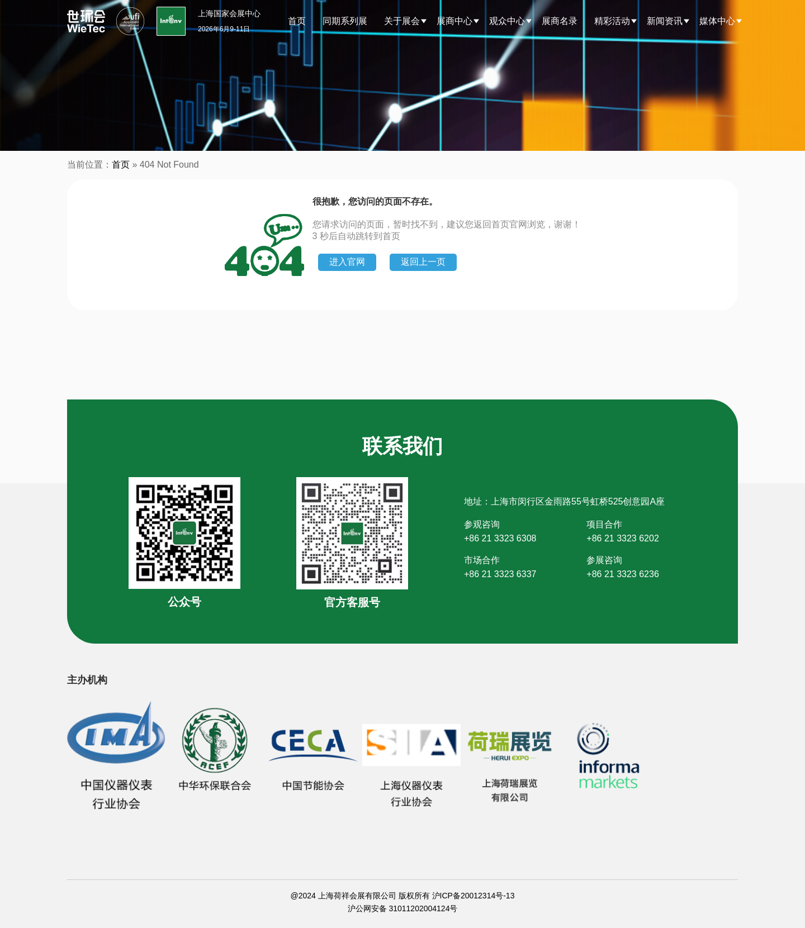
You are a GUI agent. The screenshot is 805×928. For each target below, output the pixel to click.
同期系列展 (345, 21)
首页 (297, 21)
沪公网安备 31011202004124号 (403, 908)
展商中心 (454, 21)
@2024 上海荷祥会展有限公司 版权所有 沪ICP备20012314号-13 (403, 895)
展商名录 (559, 21)
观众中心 (507, 21)
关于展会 (402, 21)
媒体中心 (717, 21)
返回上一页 (423, 261)
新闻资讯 (665, 21)
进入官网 (347, 261)
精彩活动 (612, 21)
